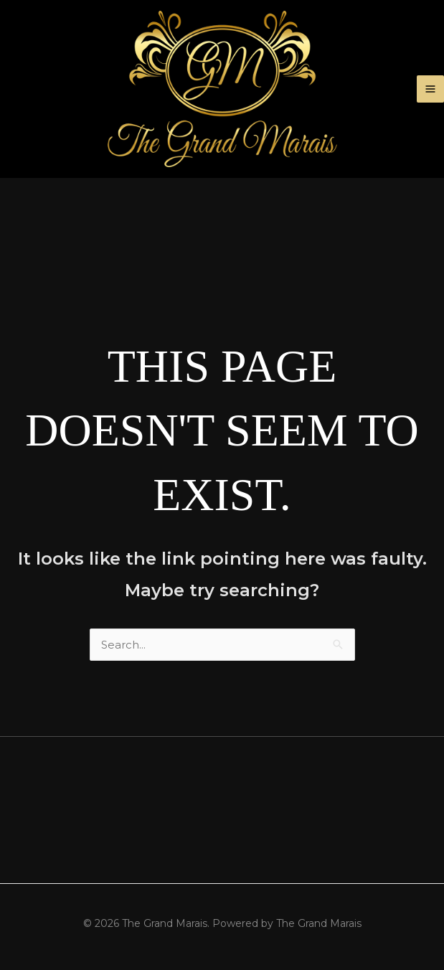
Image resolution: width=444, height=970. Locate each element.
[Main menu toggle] (431, 89)
